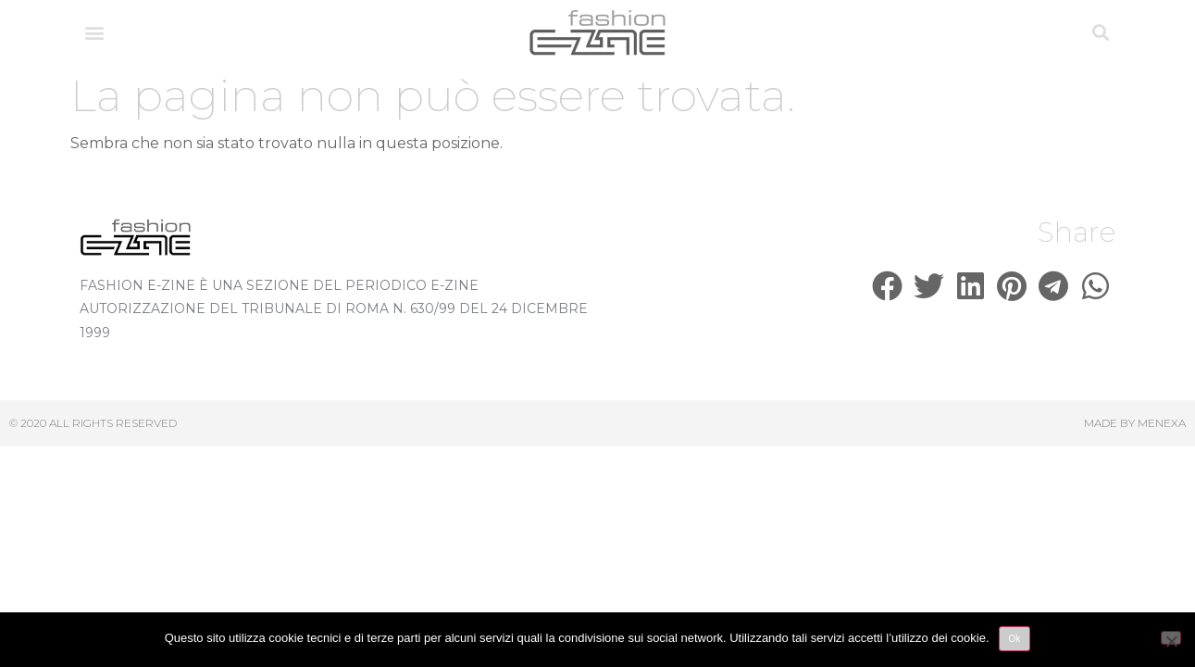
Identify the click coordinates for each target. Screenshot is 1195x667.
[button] (95, 33)
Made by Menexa (1135, 423)
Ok (1015, 639)
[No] (1171, 638)
